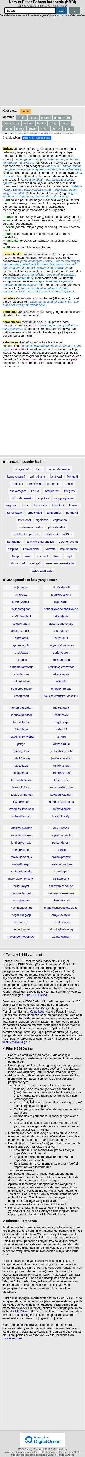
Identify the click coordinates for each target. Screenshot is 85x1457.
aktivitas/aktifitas (21, 602)
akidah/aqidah (21, 609)
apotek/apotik (21, 645)
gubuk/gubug (21, 758)
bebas (25, 111)
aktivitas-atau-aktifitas (58, 534)
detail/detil (61, 638)
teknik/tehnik (61, 922)
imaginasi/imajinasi (21, 809)
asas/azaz (21, 652)
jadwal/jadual (61, 744)
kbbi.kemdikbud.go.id (16, 1042)
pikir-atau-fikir (57, 527)
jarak (56, 129)
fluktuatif (72, 476)
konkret (74, 505)
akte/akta (21, 594)
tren (38, 469)
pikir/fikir (61, 849)
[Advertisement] (42, 61)
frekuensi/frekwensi (21, 736)
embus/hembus (61, 688)
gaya (32, 129)
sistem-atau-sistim (31, 527)
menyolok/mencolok (21, 878)
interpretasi (52, 491)
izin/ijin (61, 736)
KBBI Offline (20, 1312)
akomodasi (18, 563)
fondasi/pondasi (21, 715)
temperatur (54, 512)
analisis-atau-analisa (40, 541)
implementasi (69, 549)
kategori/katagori (61, 794)
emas (8, 129)
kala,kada (40, 505)
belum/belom (21, 681)
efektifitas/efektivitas (61, 667)
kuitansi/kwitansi (21, 835)
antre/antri (21, 638)
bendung (28, 123)
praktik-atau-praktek (26, 534)
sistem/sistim (61, 900)
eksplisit (13, 549)
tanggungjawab (64, 498)
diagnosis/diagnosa (61, 645)
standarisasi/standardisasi (61, 907)
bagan (33, 117)
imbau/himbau (21, 816)
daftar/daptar (61, 616)
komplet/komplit (61, 809)
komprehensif (16, 476)
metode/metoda (21, 871)
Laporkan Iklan (12, 1339)
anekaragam (18, 491)
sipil (69, 556)
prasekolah (35, 512)
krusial (35, 491)
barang (46, 117)
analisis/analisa (21, 630)
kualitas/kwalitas (21, 828)
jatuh (68, 129)
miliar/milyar (21, 886)
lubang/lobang (21, 849)
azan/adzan (21, 674)
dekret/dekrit (61, 630)
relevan (50, 549)
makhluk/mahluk (21, 857)
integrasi (69, 491)
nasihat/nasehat (21, 907)
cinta (54, 123)
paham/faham (61, 842)
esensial (42, 556)
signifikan (42, 520)
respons (11, 505)
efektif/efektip (61, 659)
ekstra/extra (61, 674)
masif (69, 483)
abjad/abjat (21, 587)
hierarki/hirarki (21, 787)
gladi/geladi (21, 751)
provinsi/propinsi (61, 864)
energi (20, 129)
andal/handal (21, 623)
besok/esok (21, 696)
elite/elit (61, 681)
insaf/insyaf (61, 715)
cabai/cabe (61, 602)
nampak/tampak (21, 893)
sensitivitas (35, 483)
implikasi (43, 498)
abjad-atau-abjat (42, 570)
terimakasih (37, 476)
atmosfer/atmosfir (21, 667)
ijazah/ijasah (21, 801)
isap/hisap (61, 722)
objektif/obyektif (61, 835)
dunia (65, 123)
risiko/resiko (61, 878)
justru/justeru (61, 765)
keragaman (14, 541)
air (21, 117)
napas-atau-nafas (59, 469)
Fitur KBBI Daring (35, 995)
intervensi (24, 520)
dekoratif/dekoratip (61, 623)
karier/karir (61, 780)
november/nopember (21, 936)
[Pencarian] (30, 10)
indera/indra (61, 707)
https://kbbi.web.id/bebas (37, 137)
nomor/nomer (21, 929)
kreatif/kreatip (61, 816)
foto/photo (21, 729)
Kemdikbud (37, 1011)
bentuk (41, 123)
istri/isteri (61, 729)
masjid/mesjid (21, 864)
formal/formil (21, 722)
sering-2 (35, 563)
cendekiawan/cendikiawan (61, 609)
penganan (54, 483)
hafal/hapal (21, 773)
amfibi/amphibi (21, 616)
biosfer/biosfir (61, 587)
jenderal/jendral (61, 758)
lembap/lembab (21, 842)
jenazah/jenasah (61, 751)
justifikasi (56, 476)
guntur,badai (14, 512)
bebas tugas (12, 123)
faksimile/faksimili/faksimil (61, 696)
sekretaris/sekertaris (61, 893)
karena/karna (61, 773)
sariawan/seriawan (61, 886)
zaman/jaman (61, 936)
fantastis (17, 483)
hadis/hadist (21, 765)
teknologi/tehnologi (61, 929)
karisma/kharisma (61, 787)
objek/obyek (61, 828)
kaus (25, 505)
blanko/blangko (61, 594)
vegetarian (60, 520)
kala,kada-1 (22, 469)
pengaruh (72, 512)
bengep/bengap (21, 688)
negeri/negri (21, 922)
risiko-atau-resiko (22, 498)
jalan (44, 129)
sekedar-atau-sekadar (60, 563)
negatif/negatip (21, 915)
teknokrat (58, 505)
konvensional (31, 549)
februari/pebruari (21, 707)
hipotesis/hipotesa (21, 794)
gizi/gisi (21, 744)
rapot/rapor (61, 871)
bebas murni (62, 117)
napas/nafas (21, 900)
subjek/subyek (61, 915)
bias (56, 556)
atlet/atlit (21, 659)
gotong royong (68, 541)
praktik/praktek (61, 857)
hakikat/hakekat (21, 780)
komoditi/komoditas (61, 801)
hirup (15, 556)
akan (28, 556)
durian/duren (61, 652)
